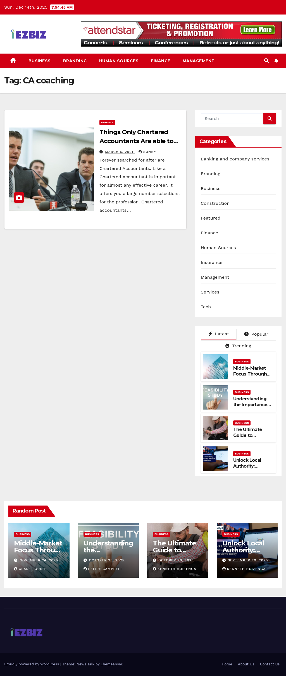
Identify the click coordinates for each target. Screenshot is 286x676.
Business (39, 60)
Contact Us (270, 664)
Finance (160, 60)
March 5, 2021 (120, 152)
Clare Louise (30, 569)
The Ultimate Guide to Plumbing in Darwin (247, 438)
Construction (215, 203)
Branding (75, 60)
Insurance (212, 262)
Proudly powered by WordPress (32, 664)
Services (210, 292)
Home (227, 664)
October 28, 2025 (106, 560)
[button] (266, 60)
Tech (206, 306)
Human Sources (119, 60)
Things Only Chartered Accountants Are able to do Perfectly (136, 141)
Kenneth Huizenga (174, 569)
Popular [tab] (256, 334)
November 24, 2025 (39, 560)
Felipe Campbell (103, 569)
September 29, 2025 (248, 560)
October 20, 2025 (176, 560)
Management (199, 60)
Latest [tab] (218, 333)
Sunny (147, 152)
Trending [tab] (238, 345)
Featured (211, 218)
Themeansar (111, 664)
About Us (246, 664)
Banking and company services (235, 159)
